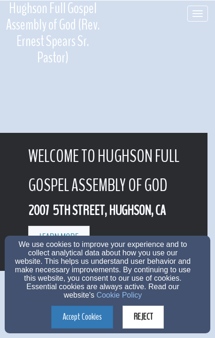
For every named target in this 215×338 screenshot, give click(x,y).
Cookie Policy (119, 295)
